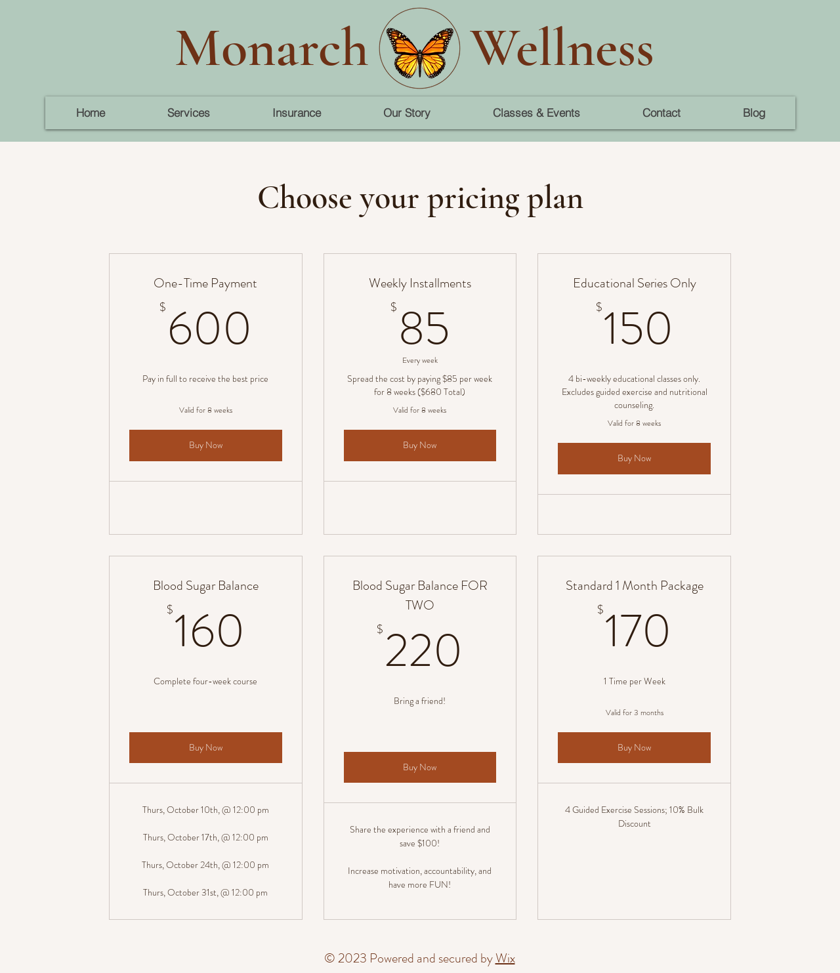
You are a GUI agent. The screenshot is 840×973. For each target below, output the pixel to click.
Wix (505, 958)
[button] (188, 112)
